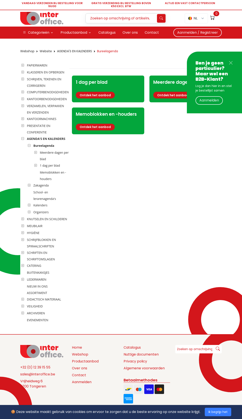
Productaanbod (85, 361)
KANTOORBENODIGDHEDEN (47, 99)
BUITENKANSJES (38, 272)
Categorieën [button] (36, 32)
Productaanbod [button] (73, 32)
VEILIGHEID (35, 306)
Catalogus (132, 347)
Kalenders (40, 205)
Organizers (41, 212)
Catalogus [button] (107, 32)
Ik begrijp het (218, 412)
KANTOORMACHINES (41, 119)
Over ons (79, 368)
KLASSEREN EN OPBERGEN (45, 72)
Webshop (27, 51)
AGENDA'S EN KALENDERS (74, 51)
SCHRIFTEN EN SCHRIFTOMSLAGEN (41, 256)
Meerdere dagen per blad (54, 155)
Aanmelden (209, 100)
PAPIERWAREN (37, 65)
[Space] (41, 351)
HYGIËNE (33, 233)
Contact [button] (152, 32)
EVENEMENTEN (37, 320)
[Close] (230, 62)
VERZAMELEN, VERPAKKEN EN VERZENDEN (45, 109)
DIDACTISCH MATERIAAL (44, 299)
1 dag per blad (50, 165)
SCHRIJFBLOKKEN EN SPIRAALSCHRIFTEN (41, 243)
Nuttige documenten (141, 354)
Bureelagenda (107, 51)
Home (77, 347)
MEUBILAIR (34, 226)
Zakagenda (41, 185)
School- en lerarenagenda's (44, 195)
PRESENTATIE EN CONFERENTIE (38, 129)
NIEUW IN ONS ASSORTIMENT (37, 289)
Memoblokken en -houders (53, 175)
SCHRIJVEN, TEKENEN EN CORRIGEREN (44, 82)
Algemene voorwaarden (144, 368)
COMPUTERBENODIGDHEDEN (48, 92)
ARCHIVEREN (36, 313)
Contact (79, 375)
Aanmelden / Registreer (197, 32)
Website (46, 51)
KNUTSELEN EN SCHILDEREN (47, 219)
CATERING (34, 266)
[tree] (43, 193)
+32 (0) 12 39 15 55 (35, 367)
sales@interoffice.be (37, 374)
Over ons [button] (130, 32)
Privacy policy (135, 361)
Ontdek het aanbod (95, 95)
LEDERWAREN (36, 279)
